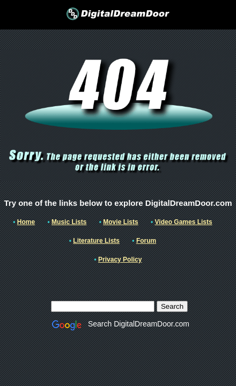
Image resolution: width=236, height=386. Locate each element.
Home (26, 222)
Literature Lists (96, 240)
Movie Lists (120, 222)
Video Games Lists (183, 222)
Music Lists (68, 222)
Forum (146, 240)
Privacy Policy (120, 259)
